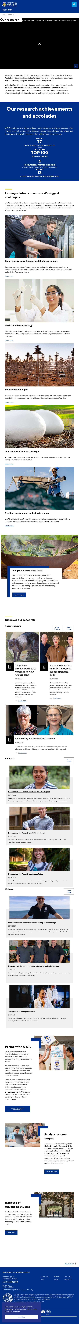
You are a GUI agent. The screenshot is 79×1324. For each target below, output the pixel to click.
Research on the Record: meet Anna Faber (25, 874)
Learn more (9, 276)
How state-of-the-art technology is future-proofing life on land (33, 966)
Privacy (56, 1279)
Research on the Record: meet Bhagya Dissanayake (29, 792)
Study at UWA (51, 1172)
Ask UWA (56, 1277)
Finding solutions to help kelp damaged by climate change (32, 922)
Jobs (42, 1279)
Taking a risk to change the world (21, 1011)
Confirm (21, 1317)
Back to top (69, 1263)
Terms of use (68, 1277)
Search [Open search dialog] (74, 4)
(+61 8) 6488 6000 (10, 1282)
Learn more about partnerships (17, 1109)
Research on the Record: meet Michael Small (26, 833)
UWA (4, 14)
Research (11, 14)
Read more (22, 701)
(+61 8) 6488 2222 (7, 1287)
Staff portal (67, 1279)
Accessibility (45, 1277)
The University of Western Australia (16, 1272)
